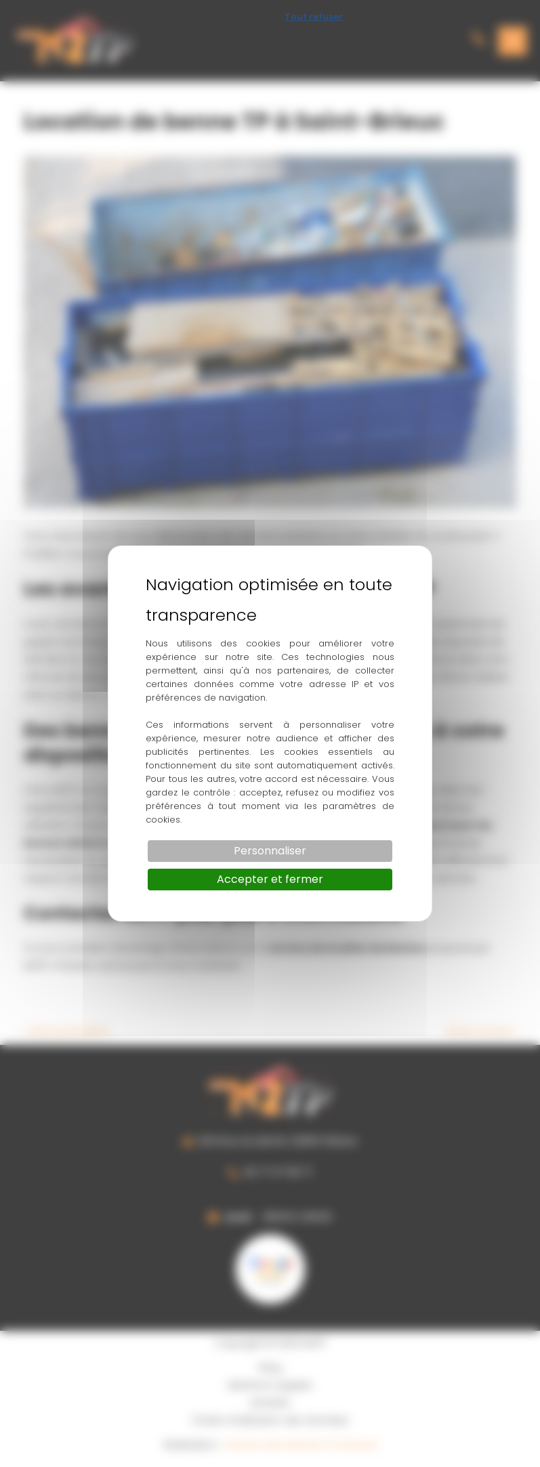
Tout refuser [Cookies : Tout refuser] (314, 16)
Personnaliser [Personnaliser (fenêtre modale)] (270, 851)
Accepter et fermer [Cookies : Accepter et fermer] (270, 879)
